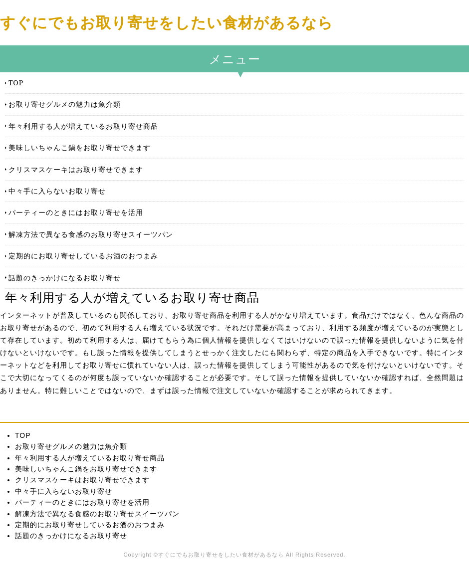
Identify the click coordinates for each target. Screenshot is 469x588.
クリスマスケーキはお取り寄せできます (75, 169)
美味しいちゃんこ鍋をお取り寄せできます (79, 147)
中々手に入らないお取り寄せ (57, 191)
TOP (15, 82)
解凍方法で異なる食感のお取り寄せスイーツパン (90, 234)
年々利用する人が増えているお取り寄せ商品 (83, 126)
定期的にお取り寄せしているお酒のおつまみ (83, 255)
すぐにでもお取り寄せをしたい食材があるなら (166, 22)
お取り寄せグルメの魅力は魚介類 (64, 104)
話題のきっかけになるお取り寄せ (64, 277)
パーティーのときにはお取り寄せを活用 (75, 212)
